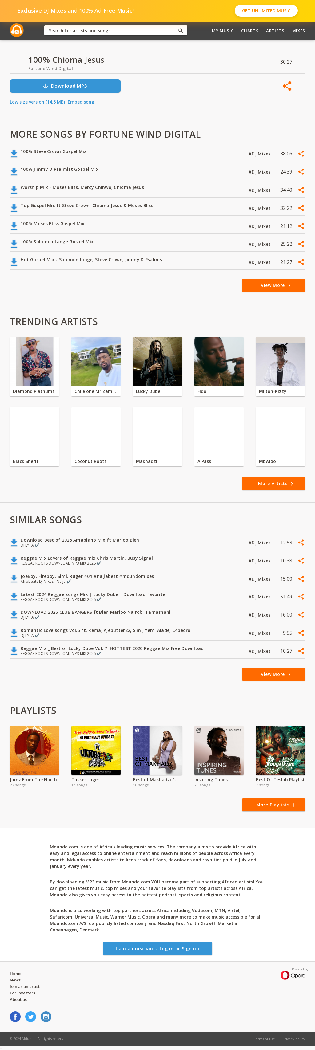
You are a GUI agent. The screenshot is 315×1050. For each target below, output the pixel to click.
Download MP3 (64, 86)
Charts (249, 30)
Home (16, 973)
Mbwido (267, 461)
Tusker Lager (85, 779)
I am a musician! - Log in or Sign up (157, 948)
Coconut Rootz (90, 461)
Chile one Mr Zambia (96, 391)
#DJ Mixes (260, 154)
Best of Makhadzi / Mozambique (157, 779)
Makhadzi (146, 461)
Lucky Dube (148, 391)
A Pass (204, 461)
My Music (222, 30)
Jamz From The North (33, 779)
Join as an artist (25, 986)
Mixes (298, 30)
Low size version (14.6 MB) (37, 102)
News (15, 980)
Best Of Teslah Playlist (280, 779)
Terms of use (264, 1038)
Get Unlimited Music (266, 11)
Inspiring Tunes (211, 779)
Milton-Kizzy (272, 391)
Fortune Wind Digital (50, 68)
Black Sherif (25, 461)
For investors (22, 993)
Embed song (81, 102)
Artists (275, 30)
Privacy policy (293, 1038)
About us (18, 999)
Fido (201, 391)
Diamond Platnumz (34, 391)
